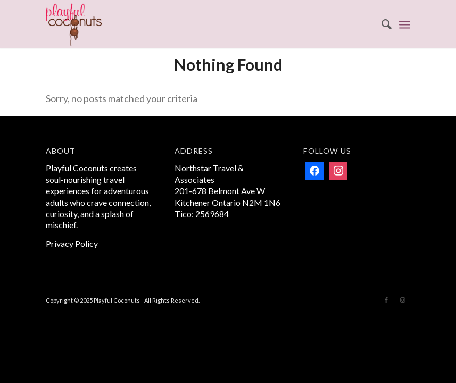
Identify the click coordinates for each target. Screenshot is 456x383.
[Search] (381, 24)
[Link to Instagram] (402, 300)
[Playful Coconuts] (74, 24)
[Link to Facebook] (386, 300)
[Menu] (404, 24)
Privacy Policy (72, 243)
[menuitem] (381, 24)
